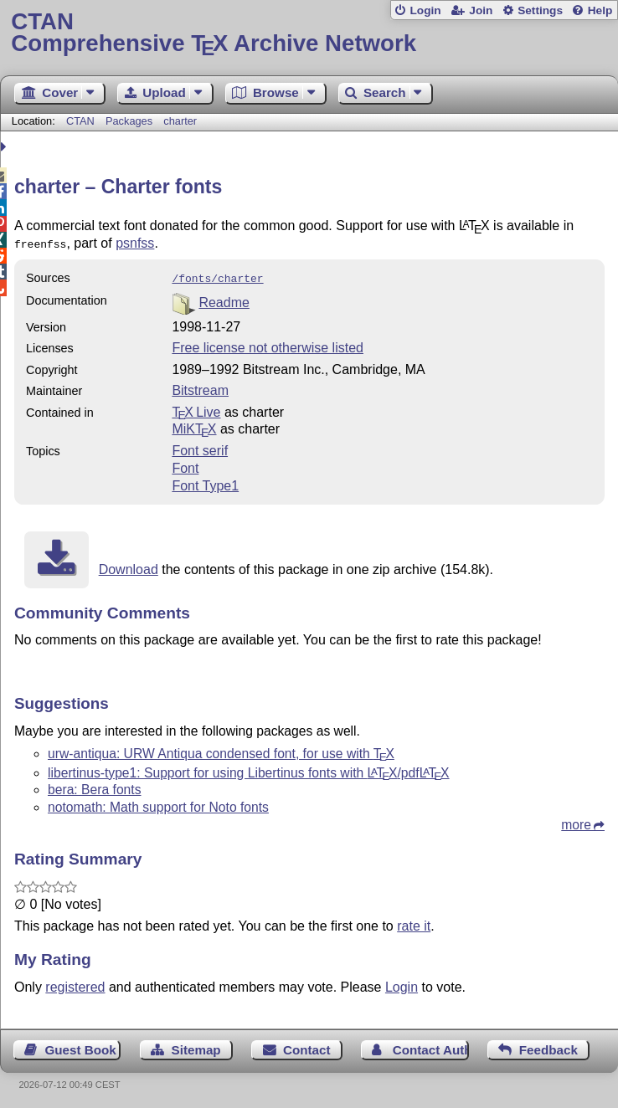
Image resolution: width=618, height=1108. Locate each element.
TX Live (196, 409)
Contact (307, 1046)
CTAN (80, 121)
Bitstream (200, 387)
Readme (223, 299)
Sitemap (196, 1046)
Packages (131, 121)
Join (480, 10)
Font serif (200, 447)
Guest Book (80, 1046)
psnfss (135, 243)
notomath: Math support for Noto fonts (158, 804)
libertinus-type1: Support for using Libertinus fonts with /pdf (249, 769)
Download (128, 566)
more (576, 821)
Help (600, 10)
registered (75, 984)
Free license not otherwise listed (267, 344)
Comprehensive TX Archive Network (308, 33)
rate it (413, 923)
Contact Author (431, 1046)
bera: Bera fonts (95, 786)
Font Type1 (205, 482)
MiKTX (194, 425)
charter (180, 121)
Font (185, 465)
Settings (540, 10)
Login (424, 10)
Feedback (548, 1046)
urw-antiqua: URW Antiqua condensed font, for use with (221, 750)
